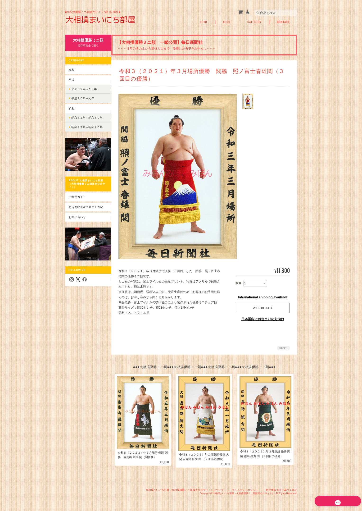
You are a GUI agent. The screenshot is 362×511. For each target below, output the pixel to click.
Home (204, 22)
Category (254, 22)
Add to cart (262, 308)
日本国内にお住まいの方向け (262, 319)
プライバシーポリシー (245, 489)
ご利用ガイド (77, 194)
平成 (71, 79)
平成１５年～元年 (82, 98)
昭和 (71, 108)
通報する (283, 348)
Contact (283, 22)
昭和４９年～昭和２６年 (86, 127)
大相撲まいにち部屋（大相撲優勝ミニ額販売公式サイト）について (185, 489)
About (227, 22)
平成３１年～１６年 (84, 88)
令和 (71, 69)
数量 (238, 283)
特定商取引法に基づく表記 (85, 204)
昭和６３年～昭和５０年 (86, 117)
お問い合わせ (77, 214)
